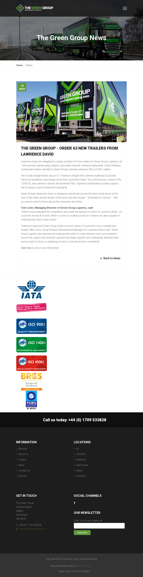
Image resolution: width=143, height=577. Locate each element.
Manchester (82, 465)
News (21, 465)
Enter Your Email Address (88, 520)
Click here (26, 247)
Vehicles (22, 476)
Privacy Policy (64, 571)
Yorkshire (80, 454)
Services (22, 448)
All (77, 448)
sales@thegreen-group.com (33, 528)
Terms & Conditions (81, 571)
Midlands (81, 459)
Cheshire (80, 476)
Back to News (110, 258)
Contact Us (24, 470)
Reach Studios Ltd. (84, 566)
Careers (22, 459)
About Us (23, 454)
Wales (79, 470)
